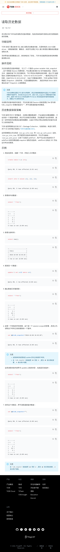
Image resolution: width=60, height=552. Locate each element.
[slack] (34, 475)
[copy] (55, 158)
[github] (17, 475)
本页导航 (30, 13)
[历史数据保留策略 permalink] (23, 110)
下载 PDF (6, 28)
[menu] (3, 7)
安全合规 (50, 492)
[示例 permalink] (8, 148)
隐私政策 (42, 492)
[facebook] (30, 475)
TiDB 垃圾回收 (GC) (27, 129)
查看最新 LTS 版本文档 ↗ (47, 2)
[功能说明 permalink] (13, 42)
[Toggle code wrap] (53, 158)
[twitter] (21, 475)
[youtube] (43, 475)
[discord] (38, 475)
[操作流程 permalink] (13, 63)
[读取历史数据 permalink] (23, 21)
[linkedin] (26, 475)
